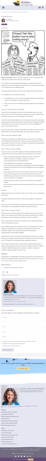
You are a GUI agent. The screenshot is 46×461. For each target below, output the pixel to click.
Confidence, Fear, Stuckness (17, 11)
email (34, 304)
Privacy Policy (26, 449)
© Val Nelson (5, 449)
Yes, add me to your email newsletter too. (10, 346)
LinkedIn (24, 301)
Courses (14, 301)
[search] (40, 8)
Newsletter (19, 301)
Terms (20, 449)
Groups (9, 301)
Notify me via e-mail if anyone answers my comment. (13, 343)
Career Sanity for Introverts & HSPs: (20, 459)
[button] (3, 7)
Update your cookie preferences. (36, 449)
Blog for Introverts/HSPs (8, 11)
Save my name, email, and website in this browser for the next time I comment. (19, 341)
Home (2, 11)
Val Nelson (17, 299)
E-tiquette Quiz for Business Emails (13, 267)
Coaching (5, 301)
